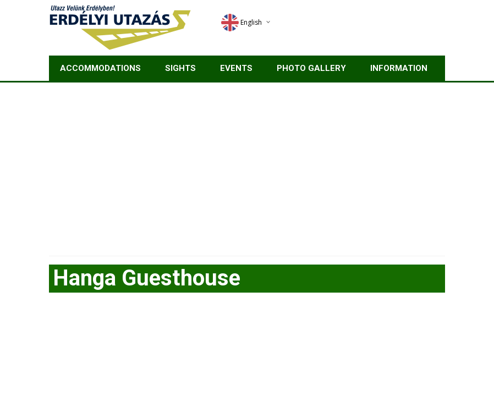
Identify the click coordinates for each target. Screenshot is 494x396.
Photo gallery (311, 68)
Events (236, 68)
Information (398, 68)
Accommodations (100, 68)
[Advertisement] (247, 165)
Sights (180, 68)
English (241, 22)
